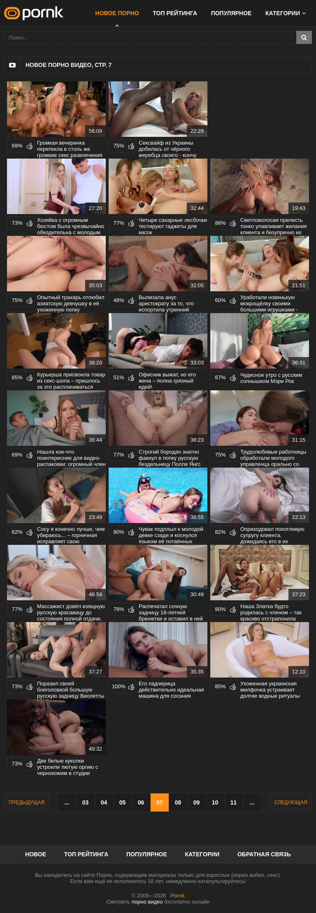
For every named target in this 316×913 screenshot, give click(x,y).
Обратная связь (264, 854)
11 (233, 802)
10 (215, 802)
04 (104, 802)
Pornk (177, 895)
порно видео (147, 902)
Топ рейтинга (175, 13)
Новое (35, 854)
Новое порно (117, 13)
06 (141, 802)
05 (122, 802)
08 (178, 802)
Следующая (290, 802)
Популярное (231, 13)
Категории (282, 13)
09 (196, 802)
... (67, 802)
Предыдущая (26, 802)
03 (85, 802)
